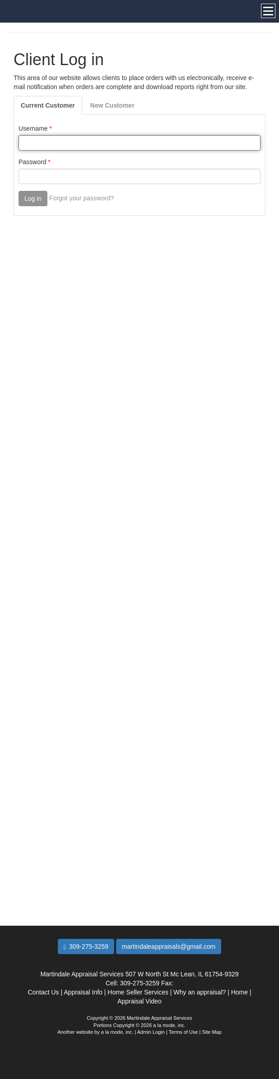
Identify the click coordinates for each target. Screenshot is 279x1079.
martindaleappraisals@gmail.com (168, 946)
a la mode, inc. (117, 1032)
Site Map (211, 1032)
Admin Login (151, 1032)
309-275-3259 (86, 947)
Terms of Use (183, 1032)
